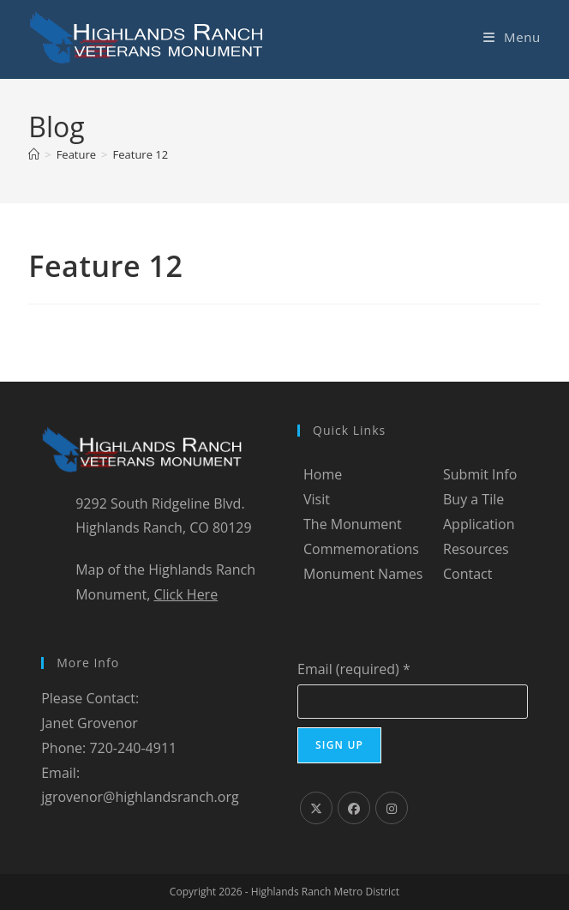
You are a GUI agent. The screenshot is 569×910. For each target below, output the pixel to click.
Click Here (185, 594)
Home (322, 474)
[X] (316, 808)
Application (479, 524)
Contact (467, 573)
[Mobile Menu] (512, 36)
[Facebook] (354, 808)
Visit (316, 499)
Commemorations (361, 548)
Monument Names (362, 573)
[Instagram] (391, 808)
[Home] (33, 154)
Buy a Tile (473, 499)
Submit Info (480, 474)
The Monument (352, 524)
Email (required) (353, 669)
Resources (476, 548)
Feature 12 (141, 154)
